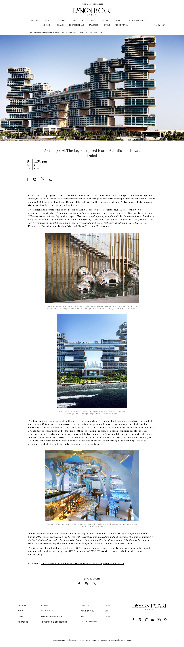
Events (105, 20)
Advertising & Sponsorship (54, 622)
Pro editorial (121, 25)
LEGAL (128, 640)
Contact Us (22, 622)
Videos (84, 616)
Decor (48, 20)
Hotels (106, 25)
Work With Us (47, 610)
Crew (37, 168)
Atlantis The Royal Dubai (58, 202)
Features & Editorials (51, 616)
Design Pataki (32, 32)
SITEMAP (122, 640)
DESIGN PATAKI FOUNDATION (90, 640)
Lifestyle (61, 20)
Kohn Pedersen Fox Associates (96, 210)
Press (20, 616)
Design (34, 20)
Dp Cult (20, 610)
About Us (21, 605)
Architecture (89, 20)
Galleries (93, 25)
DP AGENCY (74, 640)
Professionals (76, 25)
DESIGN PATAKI (63, 640)
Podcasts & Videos (136, 20)
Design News (44, 32)
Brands (61, 25)
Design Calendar (89, 621)
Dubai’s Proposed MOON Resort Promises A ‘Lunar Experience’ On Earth (82, 563)
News (118, 20)
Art (74, 20)
